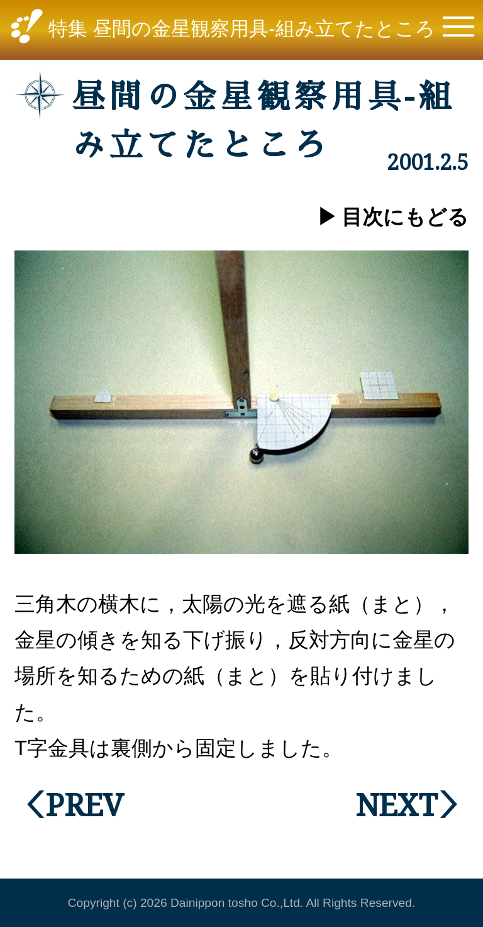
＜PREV (68, 804)
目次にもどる (405, 216)
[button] (458, 30)
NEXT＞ (412, 804)
